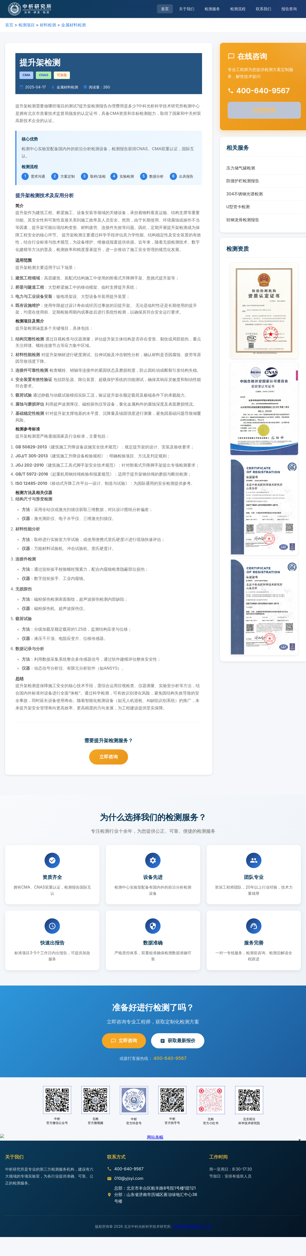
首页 (165, 8)
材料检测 (48, 24)
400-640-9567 (169, 1058)
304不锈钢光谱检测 (244, 193)
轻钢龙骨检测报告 (242, 219)
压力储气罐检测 (240, 167)
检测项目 (26, 24)
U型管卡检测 (238, 206)
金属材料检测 (73, 24)
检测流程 (238, 8)
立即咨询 (108, 756)
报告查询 (289, 8)
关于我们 (186, 8)
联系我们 (263, 8)
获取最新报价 (177, 1040)
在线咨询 (264, 110)
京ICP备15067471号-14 (192, 1239)
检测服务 (212, 8)
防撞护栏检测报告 (242, 180)
